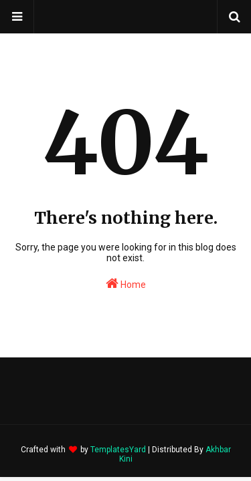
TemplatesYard (118, 449)
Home (126, 283)
